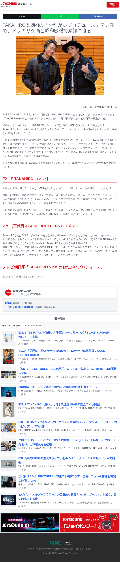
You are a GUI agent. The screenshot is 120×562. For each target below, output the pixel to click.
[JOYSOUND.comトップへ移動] (113, 5)
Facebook (98, 16)
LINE (60, 16)
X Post (22, 16)
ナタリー (15, 6)
